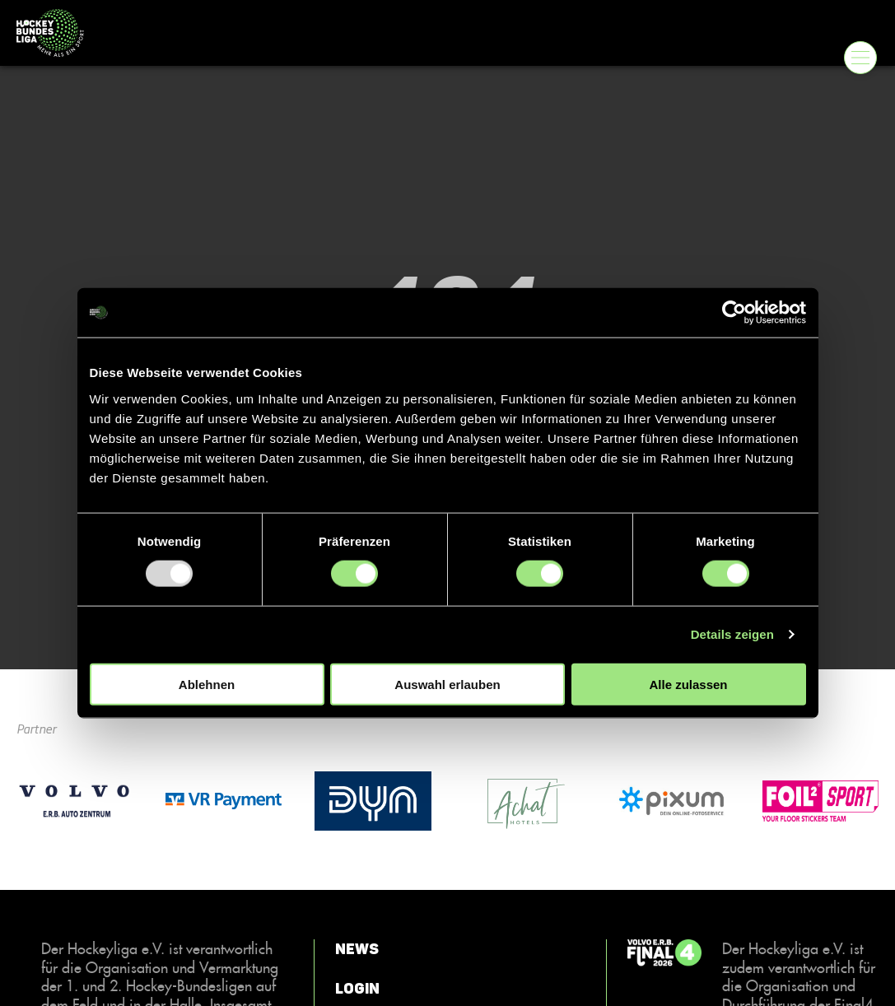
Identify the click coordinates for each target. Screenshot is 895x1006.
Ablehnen (207, 684)
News (357, 949)
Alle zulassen (688, 684)
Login (357, 989)
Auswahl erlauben (447, 684)
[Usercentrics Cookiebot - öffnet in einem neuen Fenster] (734, 312)
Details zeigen (732, 634)
